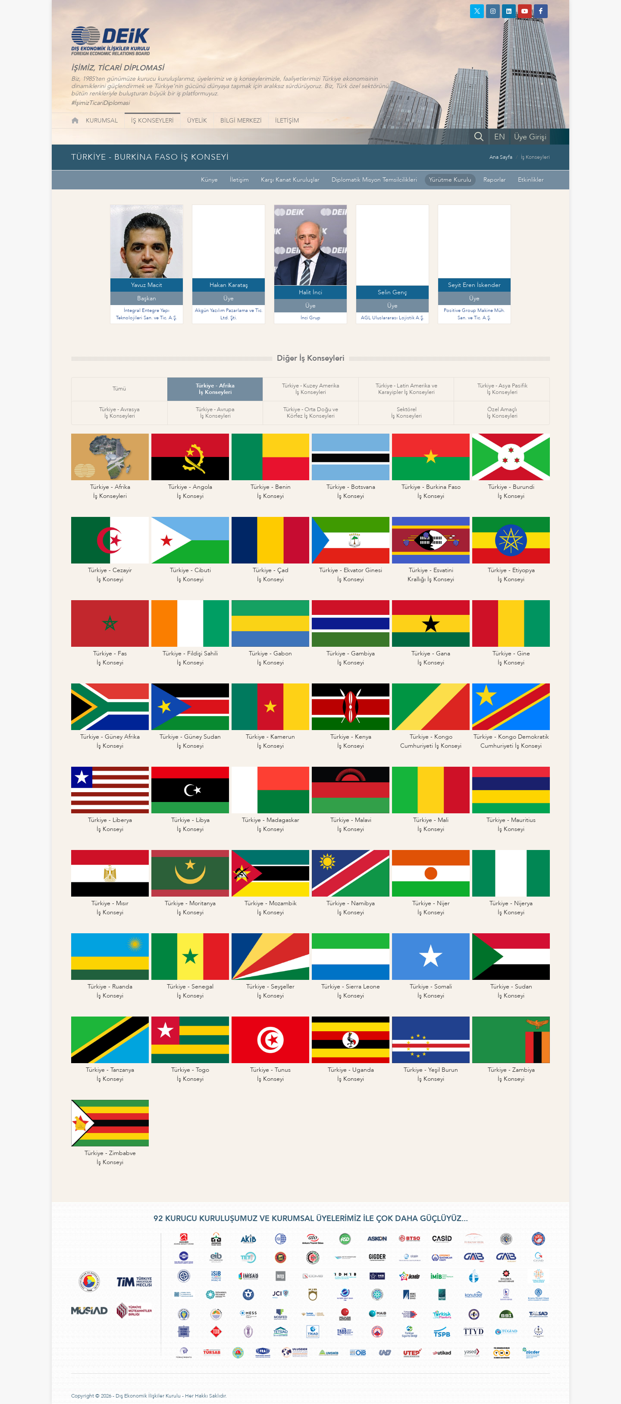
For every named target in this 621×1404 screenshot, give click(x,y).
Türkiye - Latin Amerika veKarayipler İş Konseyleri (406, 389)
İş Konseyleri (535, 157)
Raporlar (494, 180)
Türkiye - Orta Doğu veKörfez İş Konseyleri (310, 413)
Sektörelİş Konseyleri (406, 413)
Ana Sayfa (500, 157)
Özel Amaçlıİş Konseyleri (502, 413)
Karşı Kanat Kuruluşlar (290, 180)
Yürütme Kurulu (450, 180)
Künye (209, 180)
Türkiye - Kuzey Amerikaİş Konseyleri (310, 389)
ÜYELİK (197, 120)
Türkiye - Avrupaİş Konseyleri (215, 413)
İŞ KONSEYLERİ (152, 120)
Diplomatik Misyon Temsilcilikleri (374, 180)
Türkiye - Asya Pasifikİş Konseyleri (502, 389)
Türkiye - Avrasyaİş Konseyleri (119, 413)
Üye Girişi (530, 137)
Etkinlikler (531, 180)
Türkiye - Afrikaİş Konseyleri (215, 389)
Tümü (119, 389)
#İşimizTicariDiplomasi (100, 103)
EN (499, 137)
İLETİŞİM (287, 120)
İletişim (239, 180)
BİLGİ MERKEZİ (241, 120)
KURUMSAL (102, 120)
